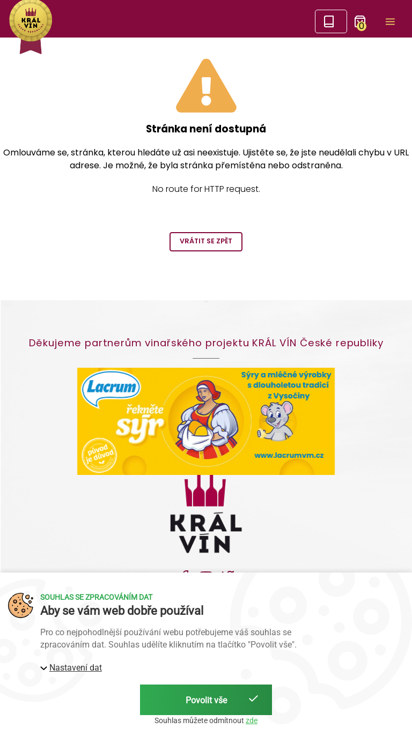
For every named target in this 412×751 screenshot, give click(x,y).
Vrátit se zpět (206, 241)
